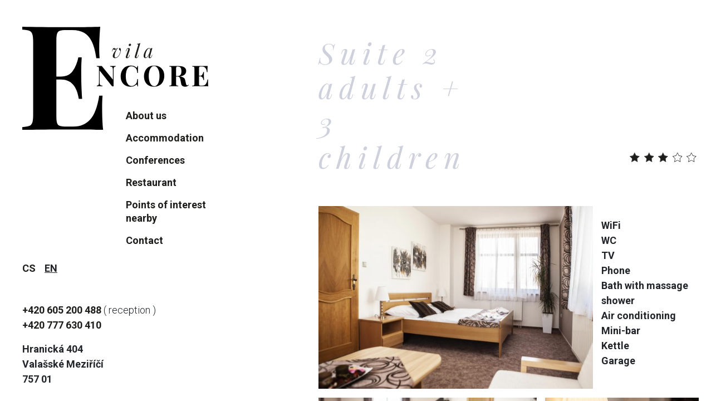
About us (146, 115)
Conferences (155, 160)
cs (29, 268)
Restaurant (151, 182)
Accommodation (165, 138)
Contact (144, 240)
